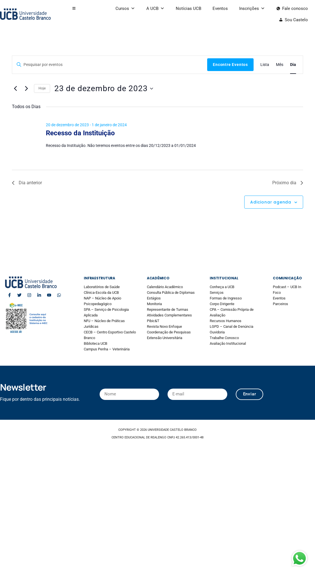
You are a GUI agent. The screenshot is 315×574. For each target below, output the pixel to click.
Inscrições (252, 8)
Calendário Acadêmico (165, 287)
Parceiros (280, 304)
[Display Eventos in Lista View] (264, 65)
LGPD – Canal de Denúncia (231, 326)
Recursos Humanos (225, 321)
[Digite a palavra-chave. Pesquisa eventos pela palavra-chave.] (109, 65)
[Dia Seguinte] (26, 88)
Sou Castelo (296, 19)
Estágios (154, 298)
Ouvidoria (217, 332)
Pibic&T (153, 321)
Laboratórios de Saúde (102, 287)
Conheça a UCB (222, 287)
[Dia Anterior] (15, 88)
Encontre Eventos (230, 64)
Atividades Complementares (169, 315)
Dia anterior (27, 182)
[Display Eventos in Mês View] (279, 65)
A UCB (155, 8)
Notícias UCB (188, 8)
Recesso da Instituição (80, 133)
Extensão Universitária (164, 338)
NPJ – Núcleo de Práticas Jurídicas (104, 324)
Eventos (220, 8)
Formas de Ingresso (226, 298)
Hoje (42, 88)
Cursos (125, 8)
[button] (74, 8)
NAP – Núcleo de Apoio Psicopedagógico (102, 301)
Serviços (217, 292)
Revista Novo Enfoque (164, 326)
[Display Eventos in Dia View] (293, 65)
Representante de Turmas (167, 309)
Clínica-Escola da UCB (101, 292)
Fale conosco (295, 8)
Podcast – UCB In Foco (287, 290)
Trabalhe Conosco (224, 338)
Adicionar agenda (270, 202)
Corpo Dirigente (222, 304)
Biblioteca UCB (95, 343)
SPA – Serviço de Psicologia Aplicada (106, 312)
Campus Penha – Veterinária (107, 349)
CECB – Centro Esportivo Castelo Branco (110, 335)
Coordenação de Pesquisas (169, 332)
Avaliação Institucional (228, 343)
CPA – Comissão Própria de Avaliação (232, 312)
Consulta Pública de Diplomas (171, 292)
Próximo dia (287, 182)
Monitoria (154, 304)
